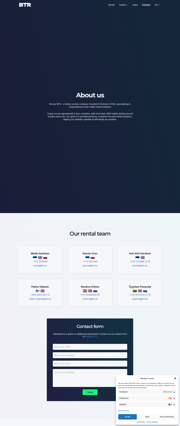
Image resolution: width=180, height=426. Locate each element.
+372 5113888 (137, 261)
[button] (175, 378)
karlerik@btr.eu (139, 265)
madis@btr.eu (40, 265)
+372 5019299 (40, 261)
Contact (146, 5)
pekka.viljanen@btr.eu (40, 299)
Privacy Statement (152, 422)
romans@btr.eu (90, 299)
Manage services (123, 410)
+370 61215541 (137, 295)
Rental (111, 5)
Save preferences (167, 417)
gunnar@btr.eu (90, 265)
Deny (147, 417)
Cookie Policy (141, 422)
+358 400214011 (38, 295)
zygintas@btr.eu (140, 299)
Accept (127, 417)
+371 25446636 (88, 295)
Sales (135, 5)
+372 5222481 (90, 261)
